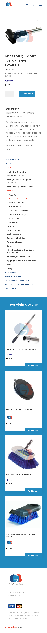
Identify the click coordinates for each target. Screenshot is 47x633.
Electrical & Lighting (16, 238)
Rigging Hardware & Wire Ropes (21, 261)
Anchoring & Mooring (16, 172)
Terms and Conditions (21, 618)
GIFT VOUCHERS (12, 160)
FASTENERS (10, 288)
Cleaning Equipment (17, 199)
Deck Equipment (14, 230)
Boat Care (11, 191)
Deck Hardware (14, 234)
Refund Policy (18, 615)
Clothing (10, 226)
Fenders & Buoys (14, 242)
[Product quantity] (9, 94)
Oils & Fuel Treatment (18, 211)
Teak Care (13, 195)
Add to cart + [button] (34, 366)
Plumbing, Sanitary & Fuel (18, 257)
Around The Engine (15, 176)
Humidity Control (16, 207)
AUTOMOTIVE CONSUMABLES (19, 284)
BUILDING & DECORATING (17, 280)
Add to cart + (27, 94)
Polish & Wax (14, 218)
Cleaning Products (16, 203)
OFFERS (8, 164)
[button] (38, 21)
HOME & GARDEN (13, 276)
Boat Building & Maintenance (20, 187)
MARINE (8, 168)
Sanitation (13, 222)
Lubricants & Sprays (17, 214)
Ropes (9, 265)
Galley (9, 246)
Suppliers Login (13, 613)
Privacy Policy (24, 613)
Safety (9, 269)
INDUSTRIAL (10, 272)
